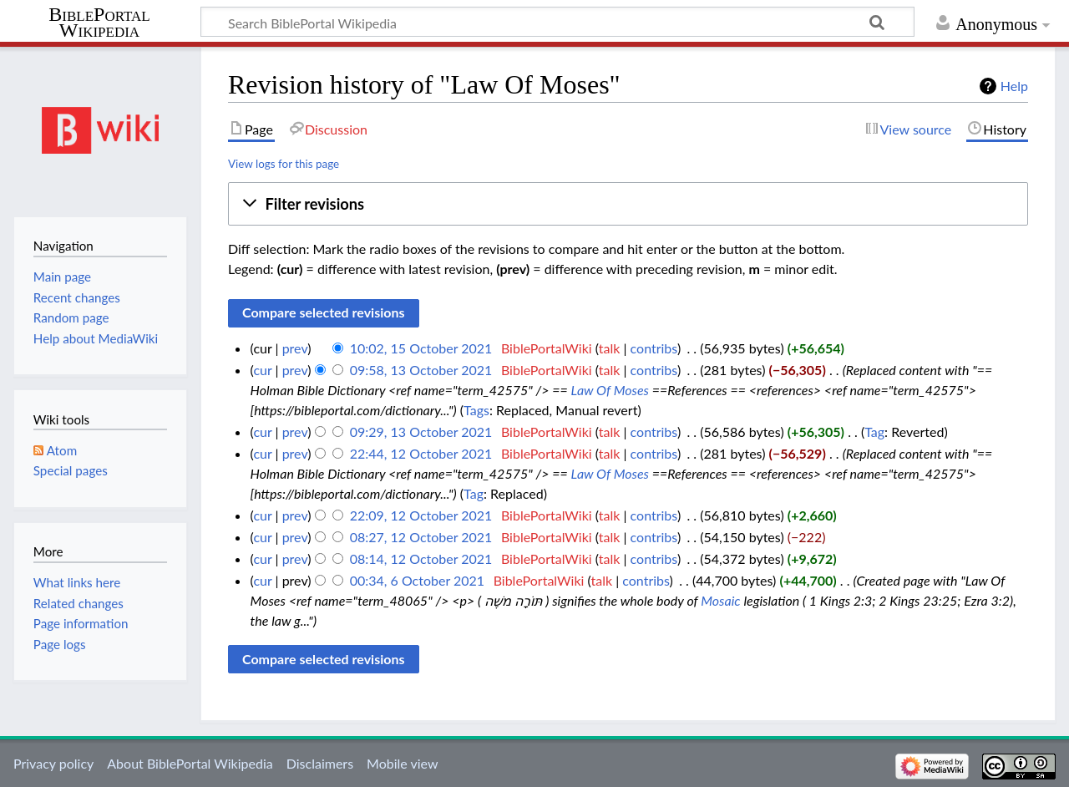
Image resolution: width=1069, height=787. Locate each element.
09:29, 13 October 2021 (421, 431)
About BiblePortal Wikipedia (189, 763)
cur (262, 370)
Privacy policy (53, 763)
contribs (654, 348)
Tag (874, 431)
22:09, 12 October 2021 (421, 515)
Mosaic (720, 600)
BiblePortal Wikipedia (98, 22)
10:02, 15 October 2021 (421, 348)
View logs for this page (283, 163)
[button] (628, 203)
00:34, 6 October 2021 (417, 580)
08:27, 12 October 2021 (421, 537)
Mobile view (402, 763)
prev (295, 348)
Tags (476, 410)
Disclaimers (319, 763)
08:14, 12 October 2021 (421, 558)
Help (1014, 86)
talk (610, 348)
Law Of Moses (610, 390)
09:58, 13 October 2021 (421, 370)
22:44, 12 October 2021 (421, 453)
